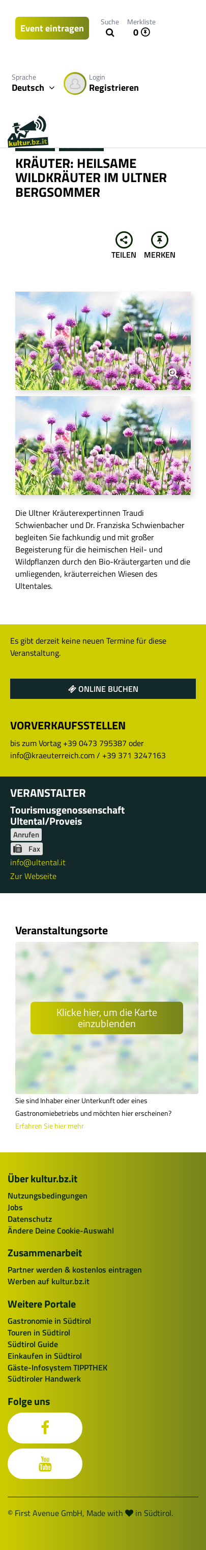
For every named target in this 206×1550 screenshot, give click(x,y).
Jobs (15, 1207)
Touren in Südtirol (39, 1332)
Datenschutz (30, 1219)
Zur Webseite (33, 876)
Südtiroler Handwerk (44, 1378)
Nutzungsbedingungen (47, 1195)
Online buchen (103, 689)
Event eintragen (52, 28)
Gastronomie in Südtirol (49, 1321)
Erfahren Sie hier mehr (49, 1126)
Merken (159, 246)
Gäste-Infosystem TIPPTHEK (57, 1367)
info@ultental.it (38, 862)
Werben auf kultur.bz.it (49, 1281)
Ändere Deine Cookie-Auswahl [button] (61, 1230)
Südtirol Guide (33, 1344)
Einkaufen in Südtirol (45, 1356)
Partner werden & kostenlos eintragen (75, 1269)
